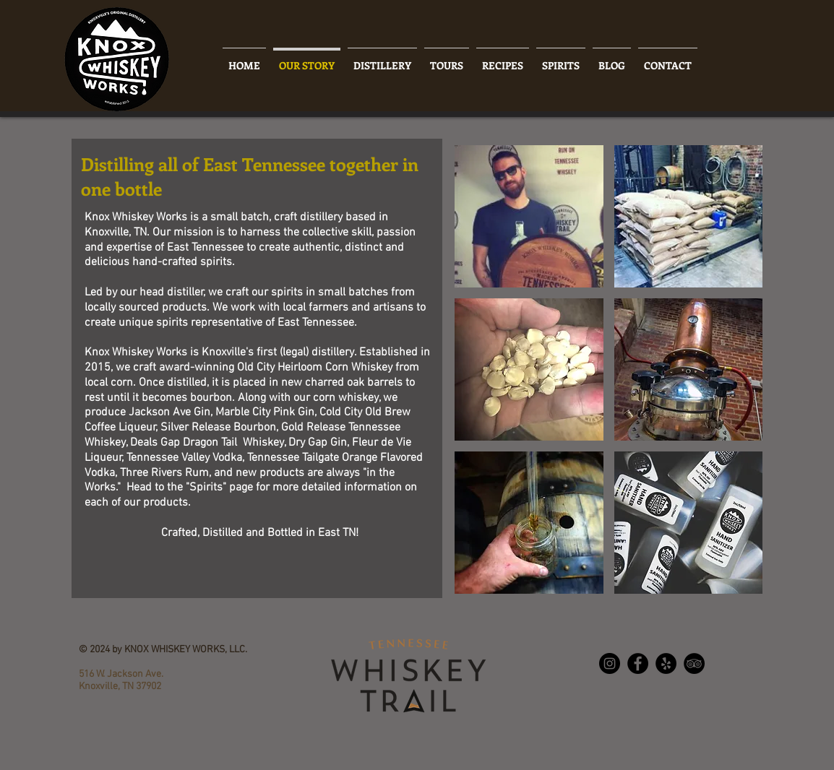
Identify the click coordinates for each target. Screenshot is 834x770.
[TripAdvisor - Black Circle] (694, 663)
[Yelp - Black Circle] (665, 663)
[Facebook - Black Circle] (637, 663)
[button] (529, 216)
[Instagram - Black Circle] (609, 663)
